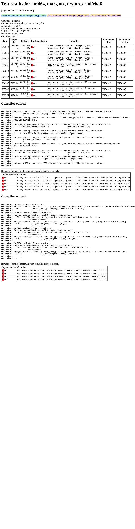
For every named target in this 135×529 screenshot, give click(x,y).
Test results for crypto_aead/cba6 (105, 15)
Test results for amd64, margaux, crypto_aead (68, 15)
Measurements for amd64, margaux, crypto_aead (23, 15)
